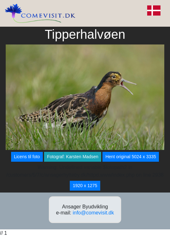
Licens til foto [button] (27, 156)
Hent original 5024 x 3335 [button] (130, 156)
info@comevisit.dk (93, 212)
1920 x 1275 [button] (85, 185)
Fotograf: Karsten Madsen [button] (72, 156)
